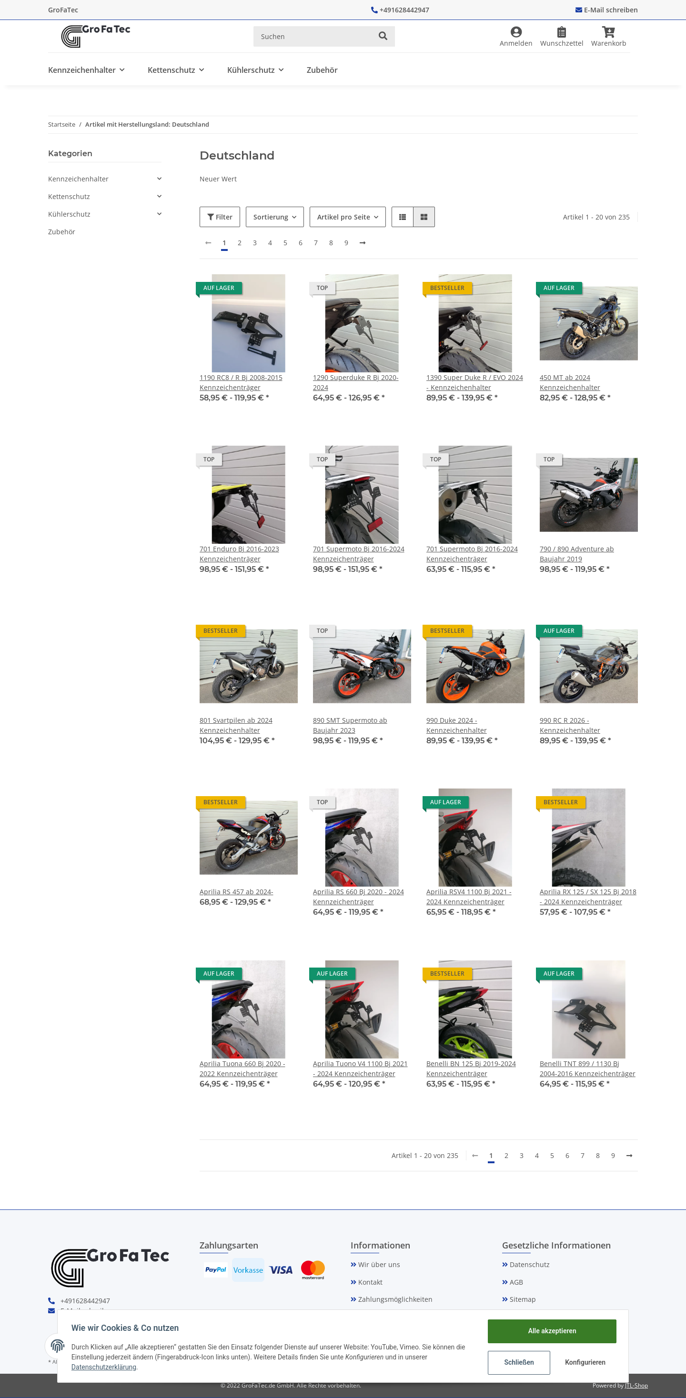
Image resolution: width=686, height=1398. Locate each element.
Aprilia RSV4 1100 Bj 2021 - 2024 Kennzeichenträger (469, 896)
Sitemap (522, 1299)
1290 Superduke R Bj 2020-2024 (356, 382)
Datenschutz (529, 1264)
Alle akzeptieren (550, 1331)
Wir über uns (378, 1264)
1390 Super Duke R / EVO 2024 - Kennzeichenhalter (474, 382)
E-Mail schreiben (611, 9)
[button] (516, 36)
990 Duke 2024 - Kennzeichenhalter (456, 725)
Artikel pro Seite (343, 216)
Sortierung (270, 216)
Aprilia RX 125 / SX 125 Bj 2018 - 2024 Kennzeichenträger (588, 896)
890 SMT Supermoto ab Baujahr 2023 (350, 725)
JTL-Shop (636, 1385)
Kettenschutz (69, 196)
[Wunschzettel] (561, 36)
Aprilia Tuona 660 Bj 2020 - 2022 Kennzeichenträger (242, 1068)
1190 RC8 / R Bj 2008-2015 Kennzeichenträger (241, 382)
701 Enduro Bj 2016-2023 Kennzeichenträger (239, 553)
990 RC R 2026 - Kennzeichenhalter (570, 725)
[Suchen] (312, 36)
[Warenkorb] (612, 36)
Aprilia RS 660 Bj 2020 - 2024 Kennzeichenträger (358, 896)
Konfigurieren (585, 1362)
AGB (515, 1282)
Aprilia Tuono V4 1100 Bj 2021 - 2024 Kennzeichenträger (360, 1068)
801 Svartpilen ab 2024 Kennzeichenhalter (236, 725)
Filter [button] (219, 216)
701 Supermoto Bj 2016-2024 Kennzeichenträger (358, 553)
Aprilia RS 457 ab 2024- (236, 891)
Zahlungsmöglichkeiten (394, 1299)
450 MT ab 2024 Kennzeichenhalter (570, 382)
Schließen (518, 1362)
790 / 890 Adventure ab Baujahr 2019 (577, 553)
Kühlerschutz (69, 214)
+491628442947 (404, 9)
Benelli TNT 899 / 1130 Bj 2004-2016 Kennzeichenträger (588, 1068)
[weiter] (362, 243)
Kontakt (369, 1282)
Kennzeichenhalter (78, 178)
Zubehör (61, 231)
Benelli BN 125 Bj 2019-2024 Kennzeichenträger (471, 1068)
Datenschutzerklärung (105, 1367)
